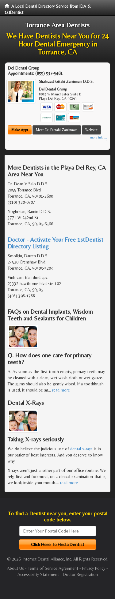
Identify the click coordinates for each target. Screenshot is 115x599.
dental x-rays (81, 448)
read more (61, 390)
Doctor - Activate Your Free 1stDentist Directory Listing (55, 243)
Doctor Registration (80, 574)
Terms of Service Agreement (53, 568)
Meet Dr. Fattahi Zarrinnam (57, 130)
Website (91, 130)
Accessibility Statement (38, 574)
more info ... (98, 137)
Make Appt (19, 130)
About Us (15, 568)
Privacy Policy (93, 568)
